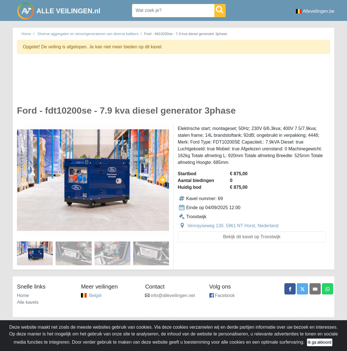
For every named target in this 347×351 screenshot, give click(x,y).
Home (26, 34)
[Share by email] (315, 288)
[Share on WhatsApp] (327, 288)
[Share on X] (302, 288)
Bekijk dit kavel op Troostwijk (252, 236)
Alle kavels (27, 302)
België (95, 295)
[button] (23, 180)
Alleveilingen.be (315, 11)
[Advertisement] (173, 83)
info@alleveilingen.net (173, 295)
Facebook (225, 295)
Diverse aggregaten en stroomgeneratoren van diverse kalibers (88, 34)
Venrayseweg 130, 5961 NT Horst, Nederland (232, 225)
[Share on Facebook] (290, 288)
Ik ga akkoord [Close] (319, 344)
